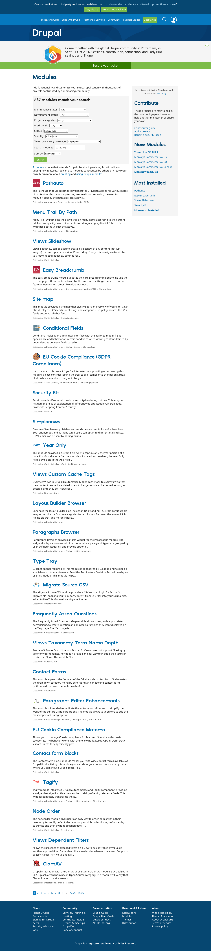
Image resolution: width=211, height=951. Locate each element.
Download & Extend (134, 908)
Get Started (150, 19)
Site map (43, 299)
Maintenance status (46, 109)
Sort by (38, 153)
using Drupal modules (89, 174)
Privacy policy (160, 926)
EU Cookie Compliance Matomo (69, 730)
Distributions (130, 923)
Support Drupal (131, 19)
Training (78, 912)
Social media (40, 916)
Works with (41, 125)
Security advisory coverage (50, 141)
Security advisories (44, 926)
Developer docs (101, 919)
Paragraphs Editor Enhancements (81, 701)
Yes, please (91, 9)
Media (61, 882)
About (156, 908)
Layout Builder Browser (59, 503)
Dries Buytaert (127, 943)
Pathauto (53, 183)
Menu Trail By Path (55, 212)
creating (66, 174)
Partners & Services (94, 19)
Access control (50, 382)
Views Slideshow (52, 241)
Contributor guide (145, 128)
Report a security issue (147, 134)
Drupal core (129, 912)
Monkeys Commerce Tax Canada (153, 167)
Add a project (142, 131)
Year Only (54, 445)
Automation (49, 202)
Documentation (102, 908)
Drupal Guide (100, 912)
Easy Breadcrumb (63, 270)
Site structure (72, 231)
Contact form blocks (56, 753)
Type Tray (45, 561)
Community (114, 19)
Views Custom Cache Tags (64, 474)
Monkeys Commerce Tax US (150, 157)
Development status (46, 115)
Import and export (70, 318)
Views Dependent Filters (61, 840)
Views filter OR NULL (146, 152)
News (36, 908)
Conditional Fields (63, 328)
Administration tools (53, 231)
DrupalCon (69, 926)
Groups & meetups (74, 923)
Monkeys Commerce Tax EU (150, 162)
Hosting (67, 916)
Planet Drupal (41, 912)
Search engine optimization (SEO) (73, 202)
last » (81, 893)
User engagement (89, 382)
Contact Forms (49, 672)
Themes (127, 919)
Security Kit (46, 393)
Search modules (44, 147)
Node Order (46, 811)
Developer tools (51, 493)
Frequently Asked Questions (65, 614)
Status (38, 130)
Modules (127, 916)
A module (38, 167)
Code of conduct (72, 930)
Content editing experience (73, 464)
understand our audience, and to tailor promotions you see (141, 4)
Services (67, 912)
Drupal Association (163, 916)
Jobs (35, 930)
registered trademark (101, 943)
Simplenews (46, 422)
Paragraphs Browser (56, 532)
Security (48, 411)
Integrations (50, 690)
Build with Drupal (71, 19)
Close (207, 45)
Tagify (50, 782)
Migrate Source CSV (65, 585)
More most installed (146, 210)
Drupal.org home (36, 19)
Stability (39, 136)
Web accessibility (162, 912)
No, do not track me (114, 9)
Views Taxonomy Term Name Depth (76, 643)
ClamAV (52, 864)
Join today (161, 93)
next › (73, 893)
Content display (51, 260)
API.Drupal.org (101, 923)
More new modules (146, 172)
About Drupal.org (162, 919)
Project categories (45, 120)
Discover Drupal (50, 19)
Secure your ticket (105, 65)
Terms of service (161, 923)
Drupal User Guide (103, 916)
